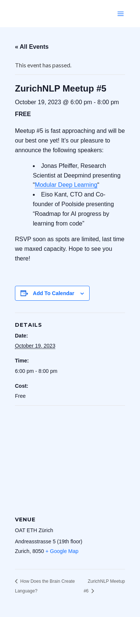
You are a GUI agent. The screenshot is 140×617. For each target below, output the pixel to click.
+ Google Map (62, 551)
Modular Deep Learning (66, 185)
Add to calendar (53, 293)
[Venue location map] (70, 459)
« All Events (32, 47)
